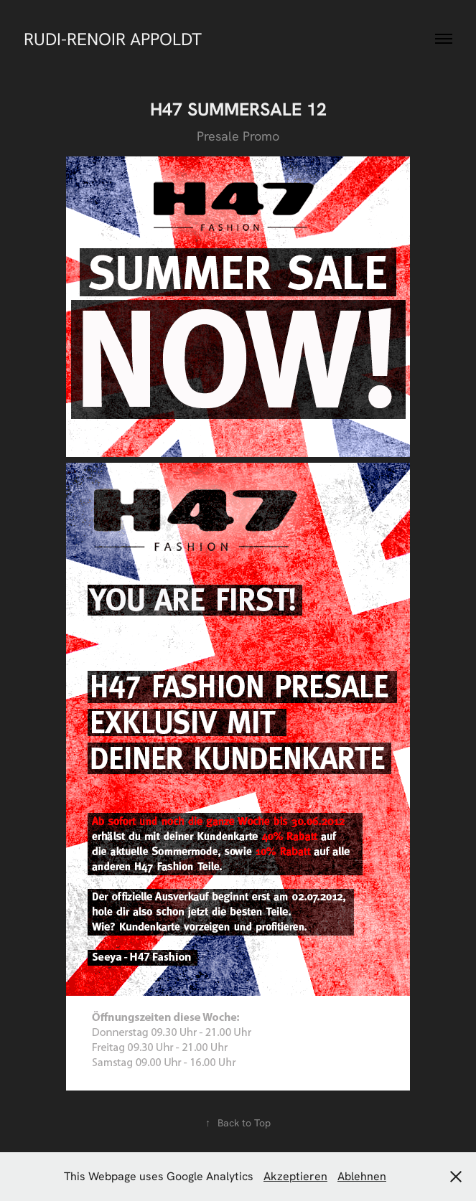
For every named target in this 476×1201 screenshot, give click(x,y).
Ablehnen (361, 1176)
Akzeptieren (295, 1176)
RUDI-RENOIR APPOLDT (113, 39)
